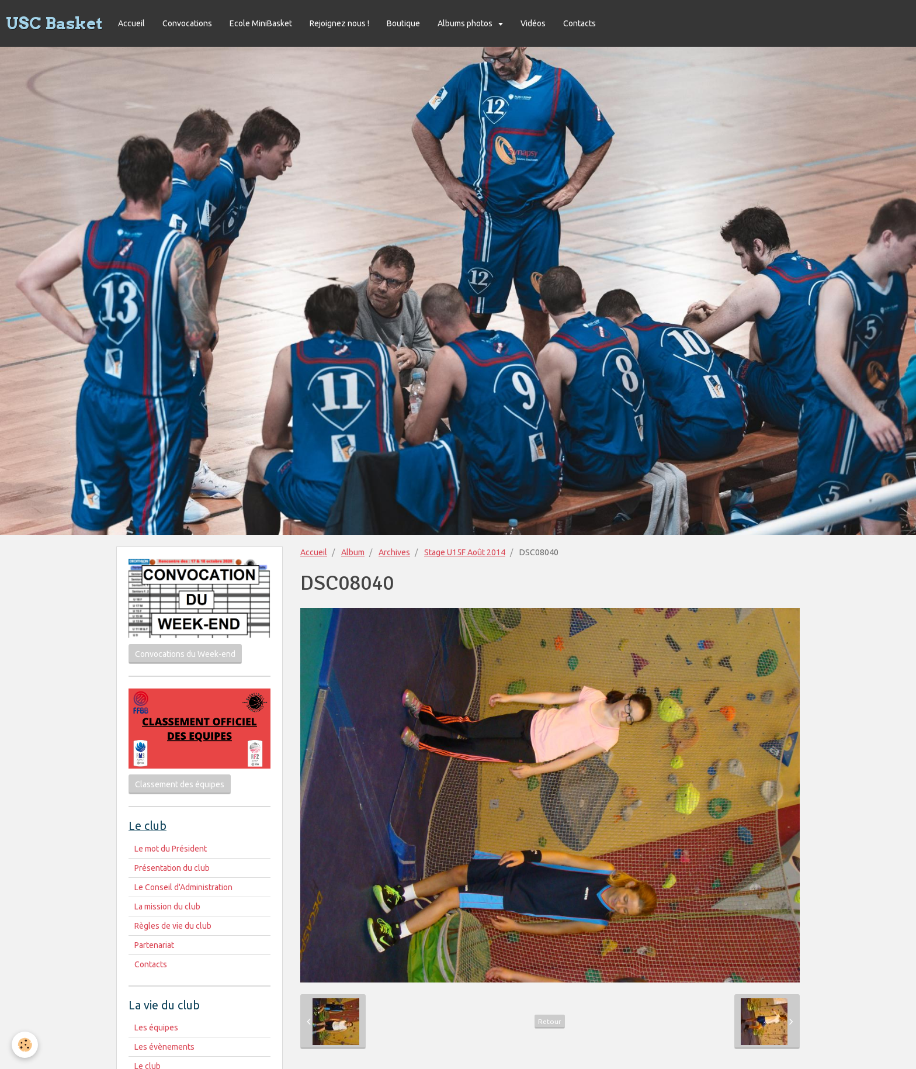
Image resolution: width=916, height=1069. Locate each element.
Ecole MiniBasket (261, 23)
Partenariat (154, 945)
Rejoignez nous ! (339, 23)
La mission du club (167, 906)
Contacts (579, 23)
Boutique (403, 23)
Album (353, 552)
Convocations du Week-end (185, 654)
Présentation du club (172, 868)
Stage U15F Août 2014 (464, 552)
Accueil (131, 23)
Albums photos (466, 23)
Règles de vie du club (172, 925)
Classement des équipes (179, 784)
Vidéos (533, 23)
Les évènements (164, 1046)
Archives (394, 552)
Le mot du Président (170, 848)
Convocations (187, 23)
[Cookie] (25, 1045)
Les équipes (156, 1027)
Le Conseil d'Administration (183, 887)
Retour (549, 1021)
